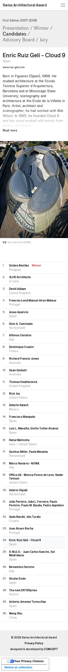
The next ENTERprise (23, 590)
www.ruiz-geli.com (14, 67)
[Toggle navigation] (63, 5)
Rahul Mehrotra (19, 440)
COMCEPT (51, 649)
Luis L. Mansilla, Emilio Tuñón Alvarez (33, 428)
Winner (43, 28)
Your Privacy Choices (29, 661)
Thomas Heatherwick (23, 382)
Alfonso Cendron (20, 335)
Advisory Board (20, 40)
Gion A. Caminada (20, 323)
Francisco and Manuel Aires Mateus (32, 300)
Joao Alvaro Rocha (21, 528)
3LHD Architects (20, 277)
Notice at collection (18, 667)
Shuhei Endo (17, 578)
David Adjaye (17, 288)
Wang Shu (15, 613)
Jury (44, 40)
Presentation (17, 28)
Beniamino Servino (21, 567)
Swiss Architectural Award (25, 5)
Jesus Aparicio (18, 312)
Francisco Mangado (22, 416)
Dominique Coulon (21, 347)
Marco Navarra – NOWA (24, 463)
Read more (10, 130)
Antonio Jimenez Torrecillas (27, 601)
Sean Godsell (18, 370)
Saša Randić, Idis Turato (25, 516)
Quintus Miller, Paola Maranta (28, 451)
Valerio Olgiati (18, 490)
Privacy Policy (34, 643)
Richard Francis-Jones (24, 358)
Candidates (16, 34)
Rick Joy (14, 393)
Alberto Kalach (18, 405)
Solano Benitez (25, 265)
